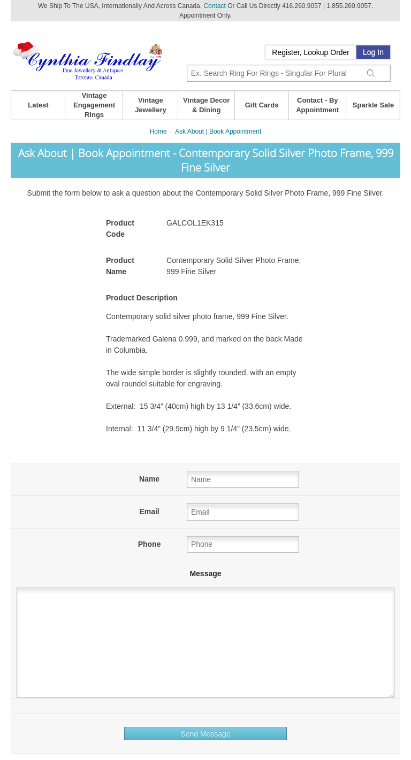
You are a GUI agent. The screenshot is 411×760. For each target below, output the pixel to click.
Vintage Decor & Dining (206, 105)
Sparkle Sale (373, 105)
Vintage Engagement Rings (94, 105)
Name (149, 479)
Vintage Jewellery (150, 105)
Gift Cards (262, 105)
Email (149, 511)
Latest (38, 105)
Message (205, 573)
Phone (149, 544)
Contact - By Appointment (317, 105)
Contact (214, 6)
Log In (373, 52)
